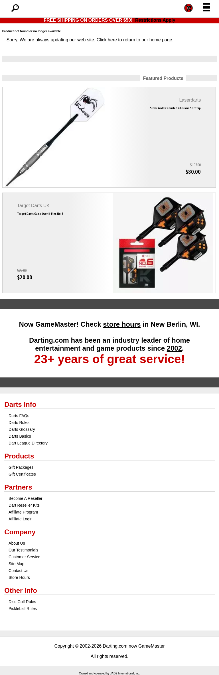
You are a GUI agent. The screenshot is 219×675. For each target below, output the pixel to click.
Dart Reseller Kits (24, 505)
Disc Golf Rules (22, 601)
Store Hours (19, 577)
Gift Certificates (22, 474)
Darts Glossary (22, 429)
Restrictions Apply (155, 20)
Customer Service (24, 557)
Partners (18, 487)
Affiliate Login (21, 519)
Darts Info (20, 404)
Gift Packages (21, 467)
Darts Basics (20, 436)
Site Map (16, 563)
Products (19, 456)
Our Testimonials (23, 550)
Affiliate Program (23, 512)
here (112, 39)
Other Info (20, 590)
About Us (17, 543)
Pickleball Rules (23, 608)
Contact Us (18, 570)
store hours (122, 324)
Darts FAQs (19, 415)
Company (19, 532)
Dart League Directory (28, 443)
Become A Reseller (25, 498)
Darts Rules (19, 422)
